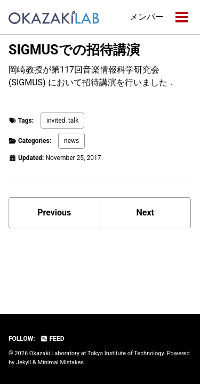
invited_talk (62, 120)
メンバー (147, 17)
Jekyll (23, 362)
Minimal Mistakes (60, 362)
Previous (54, 212)
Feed (52, 338)
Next (145, 212)
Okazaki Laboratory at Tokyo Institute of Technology (96, 353)
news (71, 141)
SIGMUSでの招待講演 (74, 50)
